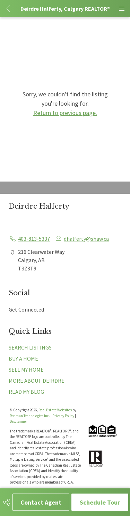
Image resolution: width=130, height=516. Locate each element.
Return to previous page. (65, 113)
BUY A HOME (23, 358)
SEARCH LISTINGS (30, 347)
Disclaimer (18, 421)
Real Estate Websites (55, 410)
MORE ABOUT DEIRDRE (36, 380)
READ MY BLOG (26, 391)
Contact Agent (40, 502)
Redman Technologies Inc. (30, 415)
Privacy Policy (63, 415)
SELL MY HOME (26, 369)
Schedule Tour (100, 502)
